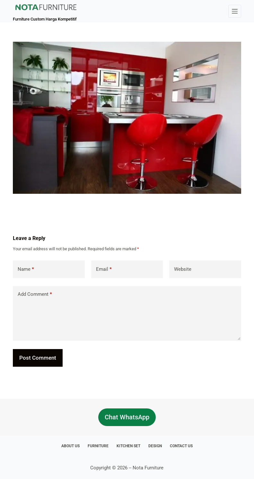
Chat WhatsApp (127, 417)
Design (155, 446)
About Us (70, 446)
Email (104, 269)
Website (182, 269)
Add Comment (35, 294)
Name (26, 269)
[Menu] (234, 11)
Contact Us (181, 446)
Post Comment (37, 358)
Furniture (98, 446)
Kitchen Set (128, 446)
